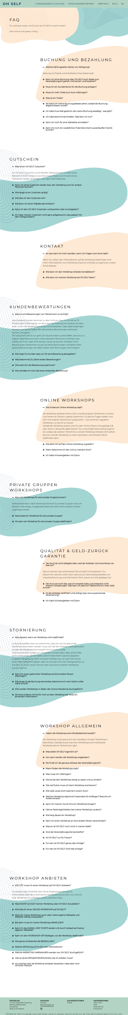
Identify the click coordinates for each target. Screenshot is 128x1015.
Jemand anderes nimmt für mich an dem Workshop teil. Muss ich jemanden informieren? (46, 696)
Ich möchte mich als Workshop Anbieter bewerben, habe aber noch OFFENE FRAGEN (47, 965)
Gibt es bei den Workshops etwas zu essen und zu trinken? (74, 780)
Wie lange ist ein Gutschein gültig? (31, 192)
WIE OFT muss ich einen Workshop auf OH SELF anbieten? (43, 885)
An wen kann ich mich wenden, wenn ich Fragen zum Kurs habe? (77, 253)
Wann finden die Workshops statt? (62, 768)
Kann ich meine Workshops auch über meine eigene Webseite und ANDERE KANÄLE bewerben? (47, 916)
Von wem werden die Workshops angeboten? (67, 757)
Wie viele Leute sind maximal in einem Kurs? (67, 791)
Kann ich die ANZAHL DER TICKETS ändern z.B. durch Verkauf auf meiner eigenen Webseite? (49, 929)
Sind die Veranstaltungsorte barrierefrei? (65, 832)
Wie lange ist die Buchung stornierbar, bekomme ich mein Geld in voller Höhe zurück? (49, 682)
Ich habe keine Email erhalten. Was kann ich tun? (69, 117)
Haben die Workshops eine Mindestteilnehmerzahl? (70, 733)
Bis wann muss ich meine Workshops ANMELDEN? (39, 922)
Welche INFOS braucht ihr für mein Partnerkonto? (38, 947)
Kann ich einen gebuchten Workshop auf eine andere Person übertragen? (44, 675)
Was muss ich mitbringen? (58, 774)
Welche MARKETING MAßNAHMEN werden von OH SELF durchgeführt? (49, 952)
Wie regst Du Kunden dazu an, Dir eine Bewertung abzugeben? (45, 354)
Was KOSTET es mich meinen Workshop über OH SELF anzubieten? (47, 904)
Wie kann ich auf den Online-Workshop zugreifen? (70, 444)
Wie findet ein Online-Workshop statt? (64, 407)
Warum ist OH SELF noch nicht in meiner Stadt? (68, 826)
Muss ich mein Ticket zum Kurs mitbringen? (66, 92)
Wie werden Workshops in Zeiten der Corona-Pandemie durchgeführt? (49, 689)
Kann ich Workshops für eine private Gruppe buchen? (40, 497)
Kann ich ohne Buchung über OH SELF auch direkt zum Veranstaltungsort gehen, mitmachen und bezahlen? (72, 80)
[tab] (79, 67)
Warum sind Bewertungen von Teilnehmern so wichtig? (41, 314)
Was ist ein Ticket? (54, 98)
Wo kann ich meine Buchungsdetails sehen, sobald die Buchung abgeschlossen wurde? (77, 105)
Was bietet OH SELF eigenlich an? (62, 752)
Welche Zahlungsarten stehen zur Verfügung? (68, 67)
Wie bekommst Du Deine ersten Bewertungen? (38, 359)
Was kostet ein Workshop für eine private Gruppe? (39, 516)
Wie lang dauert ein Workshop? (61, 815)
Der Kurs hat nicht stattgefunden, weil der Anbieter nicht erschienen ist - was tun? (80, 564)
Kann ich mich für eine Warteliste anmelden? (67, 122)
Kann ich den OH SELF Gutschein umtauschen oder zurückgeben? (47, 209)
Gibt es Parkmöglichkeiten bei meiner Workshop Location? (73, 810)
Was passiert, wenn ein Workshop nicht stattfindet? (39, 637)
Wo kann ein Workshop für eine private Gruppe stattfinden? (43, 521)
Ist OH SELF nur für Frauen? (59, 838)
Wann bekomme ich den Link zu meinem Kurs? (68, 450)
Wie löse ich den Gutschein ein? (30, 198)
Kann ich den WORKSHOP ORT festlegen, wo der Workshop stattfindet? (49, 936)
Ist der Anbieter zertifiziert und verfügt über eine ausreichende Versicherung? (75, 594)
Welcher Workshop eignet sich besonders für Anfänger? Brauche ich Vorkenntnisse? (78, 797)
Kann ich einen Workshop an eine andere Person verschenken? (76, 821)
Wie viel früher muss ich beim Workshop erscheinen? (71, 785)
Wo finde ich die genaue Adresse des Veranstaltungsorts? (73, 763)
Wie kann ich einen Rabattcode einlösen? (34, 204)
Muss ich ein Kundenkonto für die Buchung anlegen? (71, 87)
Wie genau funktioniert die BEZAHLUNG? (34, 941)
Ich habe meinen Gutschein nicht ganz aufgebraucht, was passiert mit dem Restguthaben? (48, 216)
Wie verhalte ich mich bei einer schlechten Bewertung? (41, 371)
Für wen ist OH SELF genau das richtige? (65, 843)
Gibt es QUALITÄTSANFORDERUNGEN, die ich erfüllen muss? (44, 958)
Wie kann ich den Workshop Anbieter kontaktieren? (70, 272)
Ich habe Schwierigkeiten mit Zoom (63, 455)
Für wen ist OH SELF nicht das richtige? (64, 849)
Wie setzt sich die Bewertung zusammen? (35, 365)
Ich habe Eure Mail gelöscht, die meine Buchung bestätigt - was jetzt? (79, 111)
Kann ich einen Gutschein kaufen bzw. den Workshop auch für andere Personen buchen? (48, 186)
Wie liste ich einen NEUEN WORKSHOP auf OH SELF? (40, 909)
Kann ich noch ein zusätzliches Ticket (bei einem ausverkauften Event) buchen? (79, 129)
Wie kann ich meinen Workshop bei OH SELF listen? (70, 277)
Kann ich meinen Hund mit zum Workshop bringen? (71, 804)
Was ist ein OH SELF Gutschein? (30, 166)
